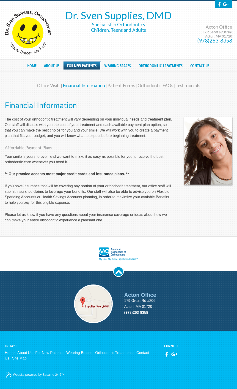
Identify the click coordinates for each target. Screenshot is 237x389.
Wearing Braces (79, 353)
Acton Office (219, 27)
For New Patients (49, 353)
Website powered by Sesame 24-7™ (35, 375)
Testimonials (188, 85)
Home (10, 353)
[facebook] (219, 4)
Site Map (19, 358)
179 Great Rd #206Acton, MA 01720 (217, 34)
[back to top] (118, 271)
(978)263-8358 (214, 41)
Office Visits (48, 85)
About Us (25, 353)
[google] (226, 4)
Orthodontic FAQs (155, 85)
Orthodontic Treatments (114, 353)
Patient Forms (121, 85)
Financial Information (84, 85)
